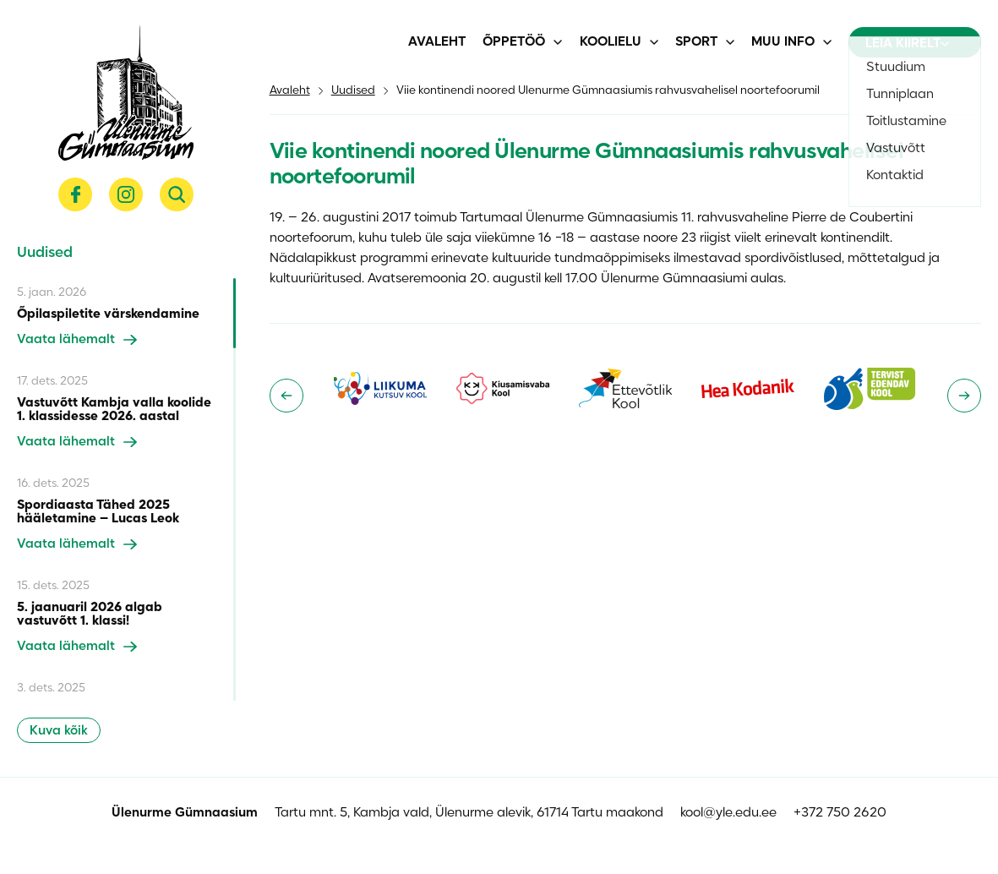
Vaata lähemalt (77, 340)
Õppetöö (514, 42)
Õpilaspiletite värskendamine (108, 314)
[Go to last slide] (286, 395)
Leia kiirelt (907, 44)
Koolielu (610, 42)
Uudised (353, 91)
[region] (126, 489)
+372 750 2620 (839, 813)
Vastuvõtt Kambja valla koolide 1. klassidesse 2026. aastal (114, 409)
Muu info (783, 42)
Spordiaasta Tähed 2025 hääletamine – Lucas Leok (98, 512)
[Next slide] (964, 395)
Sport (696, 42)
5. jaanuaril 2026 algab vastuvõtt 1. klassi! (89, 614)
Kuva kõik (59, 731)
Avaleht (437, 42)
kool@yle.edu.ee (728, 813)
